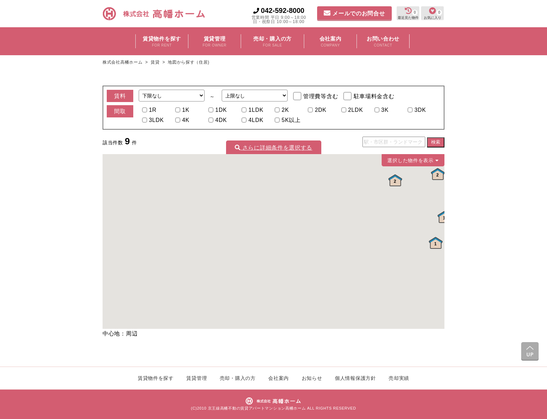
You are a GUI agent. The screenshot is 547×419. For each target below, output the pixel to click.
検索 (435, 142)
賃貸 (155, 62)
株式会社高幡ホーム (123, 62)
